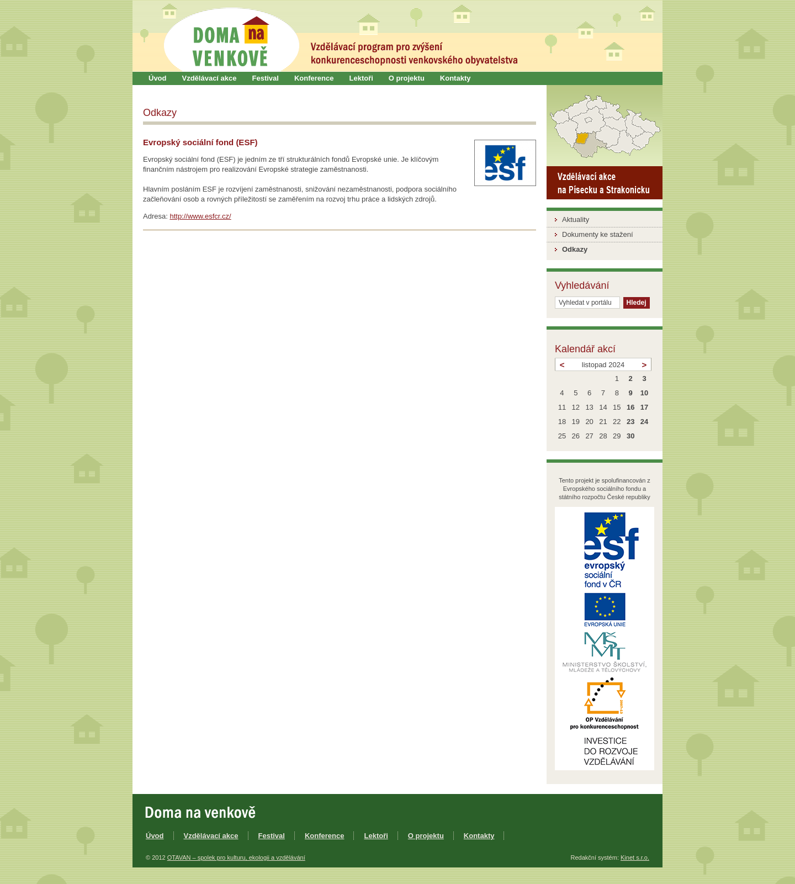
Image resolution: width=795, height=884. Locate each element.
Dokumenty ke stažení (597, 234)
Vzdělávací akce (209, 78)
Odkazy (574, 249)
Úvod (158, 78)
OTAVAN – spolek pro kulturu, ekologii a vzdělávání (236, 857)
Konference (314, 78)
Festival (265, 78)
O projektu (407, 78)
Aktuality (575, 219)
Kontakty (455, 78)
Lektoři (361, 78)
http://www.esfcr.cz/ (200, 216)
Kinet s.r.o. (635, 857)
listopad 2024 (603, 365)
